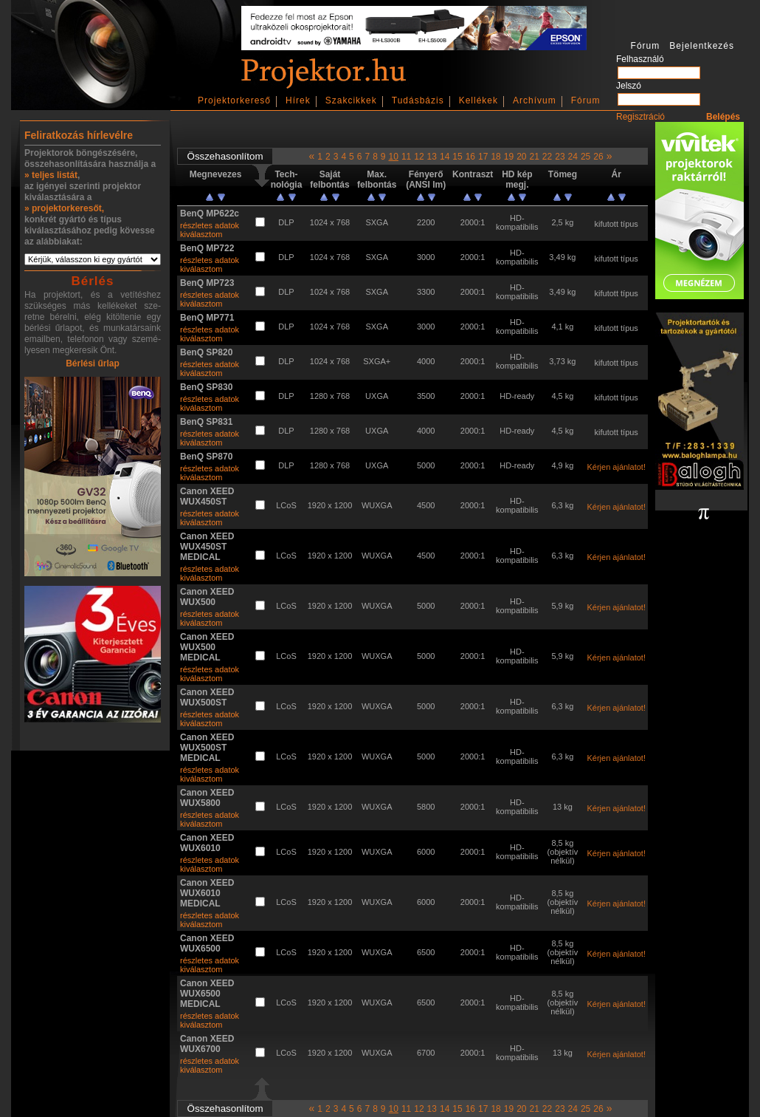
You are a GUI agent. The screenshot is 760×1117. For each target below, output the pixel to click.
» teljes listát (50, 175)
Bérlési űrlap (93, 363)
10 (393, 156)
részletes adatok (209, 225)
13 (432, 156)
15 (457, 156)
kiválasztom (201, 234)
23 (559, 156)
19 (509, 156)
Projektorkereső (234, 100)
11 (406, 156)
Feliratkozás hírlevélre (78, 135)
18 (495, 156)
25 (585, 156)
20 (521, 156)
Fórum (586, 100)
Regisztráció (640, 117)
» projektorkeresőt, (64, 208)
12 (419, 156)
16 (470, 156)
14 (444, 156)
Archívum (534, 100)
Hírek (298, 100)
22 (547, 156)
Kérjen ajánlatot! (616, 466)
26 (598, 156)
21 (534, 156)
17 (483, 156)
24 (573, 156)
